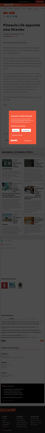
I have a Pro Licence (17, 135)
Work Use (15, 130)
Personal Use (26, 130)
